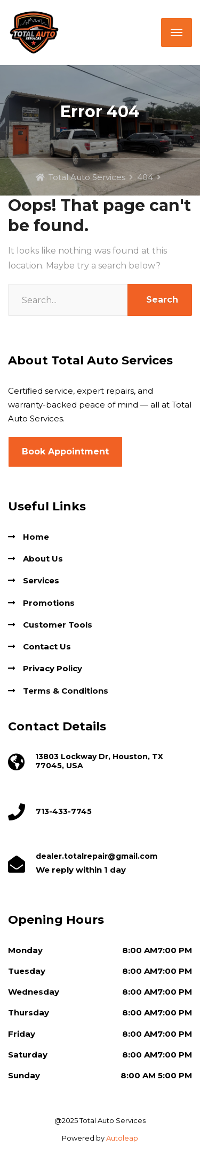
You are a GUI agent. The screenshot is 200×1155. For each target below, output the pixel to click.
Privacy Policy (52, 668)
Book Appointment (65, 451)
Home (36, 537)
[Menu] (176, 32)
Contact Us (47, 646)
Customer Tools (57, 625)
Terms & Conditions (65, 691)
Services (41, 580)
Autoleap (122, 1138)
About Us (43, 559)
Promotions (49, 603)
